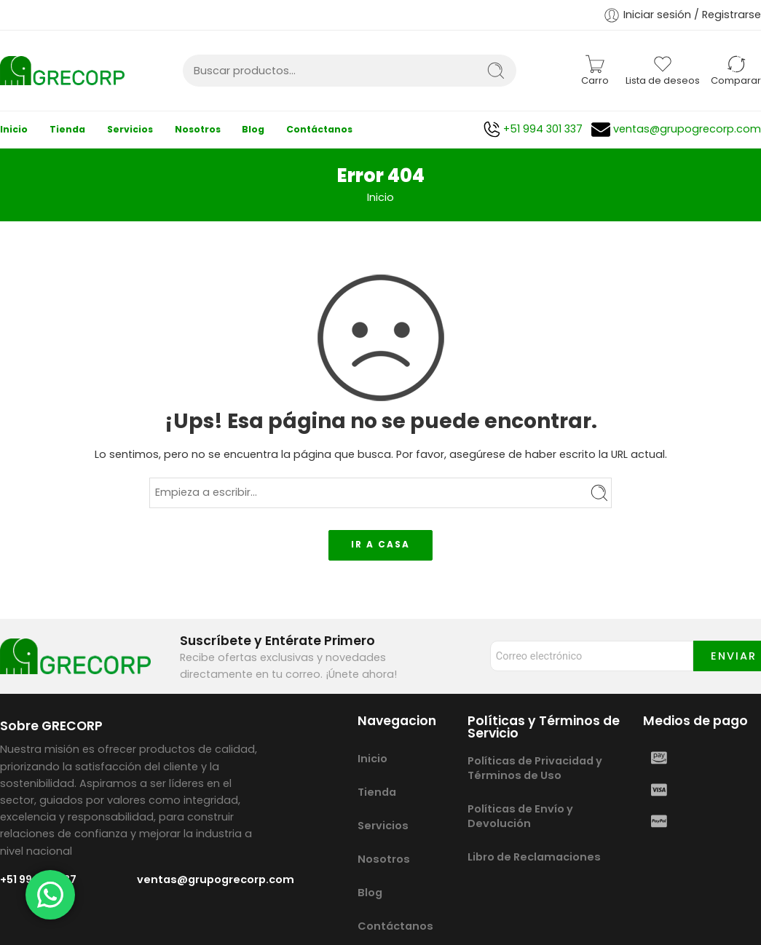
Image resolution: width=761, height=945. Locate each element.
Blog (253, 129)
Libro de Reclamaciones (534, 857)
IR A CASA (380, 544)
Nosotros (198, 129)
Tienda (67, 129)
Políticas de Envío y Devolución (520, 816)
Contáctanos (319, 129)
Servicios (130, 129)
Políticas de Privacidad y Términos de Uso (535, 768)
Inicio (14, 129)
